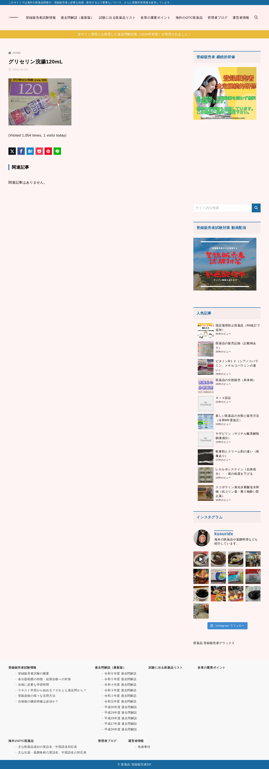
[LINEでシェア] (57, 151)
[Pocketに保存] (39, 151)
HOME (14, 52)
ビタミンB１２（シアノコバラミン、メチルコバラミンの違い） (237, 365)
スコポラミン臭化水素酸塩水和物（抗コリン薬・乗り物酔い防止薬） (237, 491)
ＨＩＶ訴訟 (223, 398)
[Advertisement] (227, 162)
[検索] (256, 208)
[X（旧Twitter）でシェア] (12, 151)
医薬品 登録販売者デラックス (214, 643)
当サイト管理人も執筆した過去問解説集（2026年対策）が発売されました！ (134, 34)
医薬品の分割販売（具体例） (236, 380)
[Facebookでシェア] (21, 151)
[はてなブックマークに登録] (30, 151)
